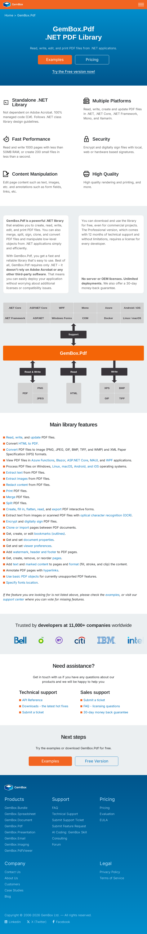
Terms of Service (112, 878)
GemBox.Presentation (20, 832)
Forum (56, 844)
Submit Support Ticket (68, 820)
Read (9, 437)
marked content (37, 564)
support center (13, 599)
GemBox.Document (18, 820)
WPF (109, 460)
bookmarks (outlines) (49, 533)
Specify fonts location (22, 582)
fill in (21, 509)
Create (11, 509)
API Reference (32, 700)
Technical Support (65, 814)
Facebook (61, 922)
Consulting (59, 838)
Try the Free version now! (73, 72)
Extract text (14, 472)
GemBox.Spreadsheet (20, 814)
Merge (10, 497)
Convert (12, 449)
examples (112, 595)
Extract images (17, 478)
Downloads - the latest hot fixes (45, 706)
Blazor (60, 460)
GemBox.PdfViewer (19, 850)
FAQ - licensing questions (101, 706)
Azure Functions (42, 460)
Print (9, 491)
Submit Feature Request (69, 826)
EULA (104, 820)
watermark (20, 552)
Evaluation (107, 814)
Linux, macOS (62, 466)
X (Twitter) (37, 922)
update (36, 437)
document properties (39, 540)
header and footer (43, 552)
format (74, 564)
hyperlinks (50, 570)
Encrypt (11, 521)
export (56, 509)
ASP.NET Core (77, 460)
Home (9, 15)
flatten (30, 509)
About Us (11, 878)
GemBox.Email (15, 838)
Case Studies (14, 890)
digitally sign (33, 521)
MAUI (94, 460)
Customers (12, 884)
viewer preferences (37, 546)
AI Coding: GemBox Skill (69, 832)
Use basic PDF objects (22, 576)
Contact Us (12, 872)
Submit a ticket (33, 712)
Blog (8, 896)
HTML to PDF (28, 443)
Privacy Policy (110, 872)
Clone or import (17, 527)
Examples (55, 59)
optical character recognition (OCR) (106, 515)
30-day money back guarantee (105, 712)
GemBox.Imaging (17, 844)
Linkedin (13, 922)
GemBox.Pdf (14, 826)
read (40, 509)
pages (56, 558)
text (15, 564)
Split (9, 503)
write (18, 437)
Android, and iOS (86, 466)
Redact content (17, 485)
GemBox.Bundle (16, 808)
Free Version (96, 761)
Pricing (92, 59)
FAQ (55, 808)
